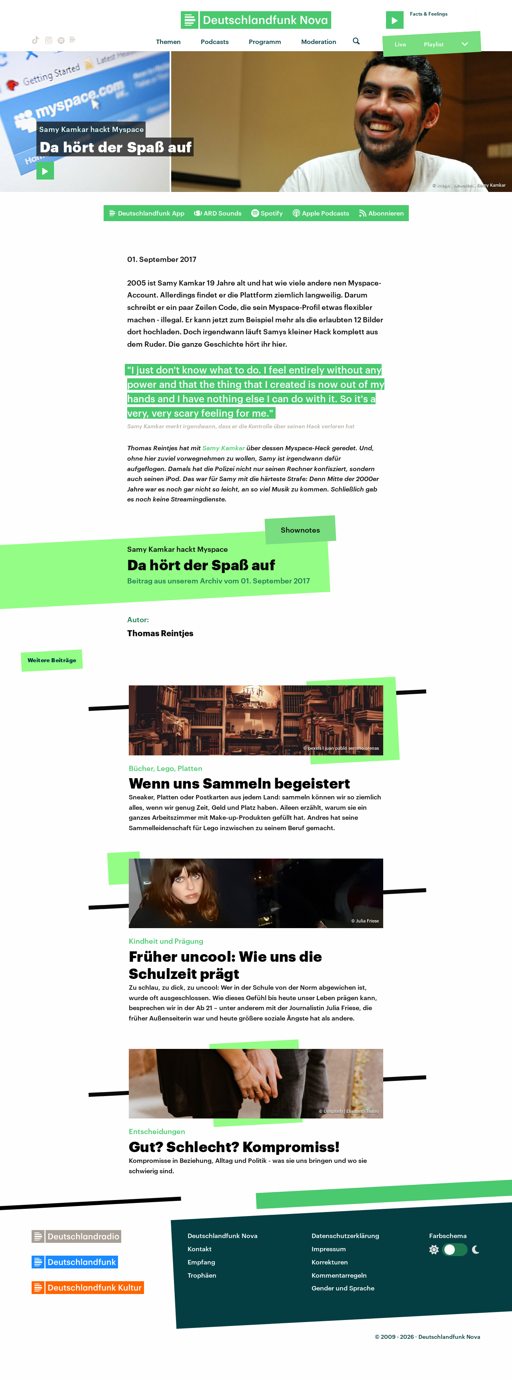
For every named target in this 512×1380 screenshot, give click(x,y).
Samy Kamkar (223, 447)
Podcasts (215, 41)
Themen (168, 41)
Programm (265, 41)
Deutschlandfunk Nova (223, 1235)
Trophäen (202, 1275)
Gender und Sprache (343, 1288)
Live (400, 44)
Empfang (201, 1262)
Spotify (267, 213)
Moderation (318, 41)
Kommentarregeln (339, 1275)
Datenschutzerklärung (345, 1235)
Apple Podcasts (320, 213)
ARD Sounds (218, 213)
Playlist (434, 44)
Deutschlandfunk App (146, 213)
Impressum (329, 1248)
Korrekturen (330, 1262)
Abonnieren (381, 213)
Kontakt (200, 1248)
